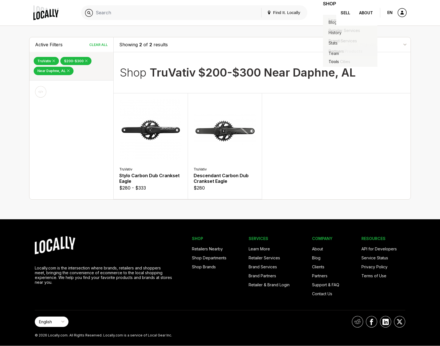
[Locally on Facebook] (371, 321)
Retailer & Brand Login (269, 284)
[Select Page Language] (51, 322)
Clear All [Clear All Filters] (98, 45)
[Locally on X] (399, 321)
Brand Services (263, 266)
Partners (319, 275)
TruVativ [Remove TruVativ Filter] (46, 61)
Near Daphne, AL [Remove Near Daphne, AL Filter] (53, 71)
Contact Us (322, 293)
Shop (326, 12)
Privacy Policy (374, 266)
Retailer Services (264, 257)
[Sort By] (377, 44)
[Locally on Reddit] (357, 321)
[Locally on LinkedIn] (385, 321)
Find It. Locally (276, 12)
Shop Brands (204, 266)
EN (390, 12)
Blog (316, 257)
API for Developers (379, 248)
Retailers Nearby (207, 248)
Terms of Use (373, 275)
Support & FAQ (325, 284)
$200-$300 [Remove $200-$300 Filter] (76, 61)
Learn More (259, 248)
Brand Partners (262, 275)
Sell (345, 12)
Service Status (374, 257)
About (366, 12)
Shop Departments (209, 257)
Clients (318, 266)
